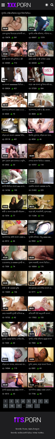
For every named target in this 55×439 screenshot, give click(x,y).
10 (12, 406)
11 (19, 406)
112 (29, 406)
